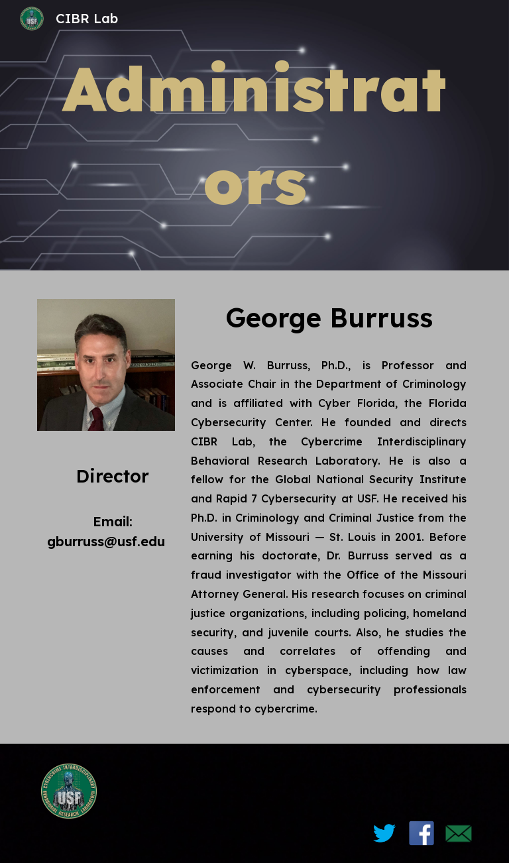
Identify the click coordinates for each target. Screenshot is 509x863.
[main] (254, 135)
